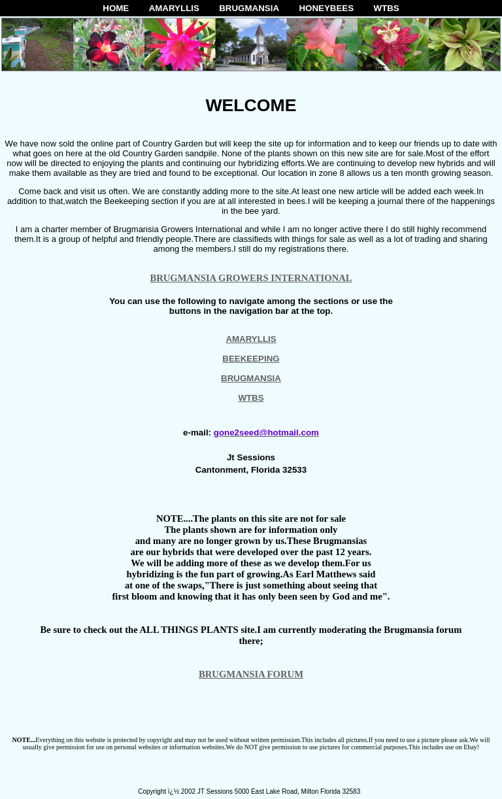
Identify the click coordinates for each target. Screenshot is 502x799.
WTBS (386, 8)
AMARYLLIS (174, 8)
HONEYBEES (326, 8)
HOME (116, 8)
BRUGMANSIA (249, 8)
